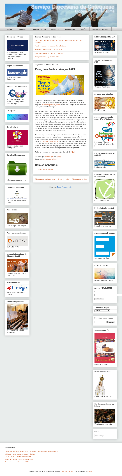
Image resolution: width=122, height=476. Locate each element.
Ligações (83, 29)
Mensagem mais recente (45, 179)
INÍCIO (10, 29)
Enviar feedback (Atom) (65, 187)
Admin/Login (99, 436)
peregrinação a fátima (49, 159)
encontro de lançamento (50, 141)
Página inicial (63, 179)
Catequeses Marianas (100, 29)
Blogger (89, 471)
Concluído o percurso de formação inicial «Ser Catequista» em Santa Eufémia (31, 451)
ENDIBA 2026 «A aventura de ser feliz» (48, 49)
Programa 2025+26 (39, 29)
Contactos (55, 29)
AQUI (73, 152)
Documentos (70, 29)
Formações (22, 29)
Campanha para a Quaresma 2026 (47, 57)
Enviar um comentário (45, 169)
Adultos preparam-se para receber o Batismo (50, 46)
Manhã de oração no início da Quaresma (49, 53)
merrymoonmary (67, 471)
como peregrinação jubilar (51, 105)
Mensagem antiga (79, 179)
